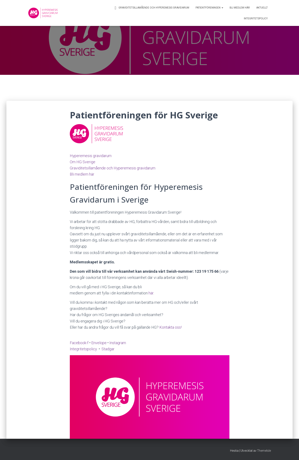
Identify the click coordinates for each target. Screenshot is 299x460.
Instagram (117, 343)
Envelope (99, 343)
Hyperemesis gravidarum (91, 155)
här (151, 293)
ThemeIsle (264, 450)
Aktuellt (262, 7)
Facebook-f (79, 343)
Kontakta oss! (170, 327)
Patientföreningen (209, 7)
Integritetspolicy (256, 18)
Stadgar (108, 349)
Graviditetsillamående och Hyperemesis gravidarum (151, 8)
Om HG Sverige (82, 162)
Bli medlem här (240, 7)
